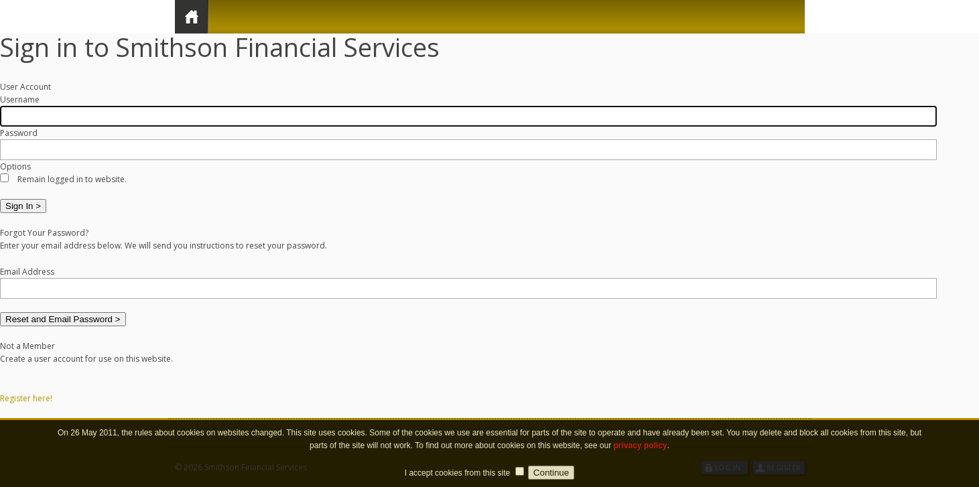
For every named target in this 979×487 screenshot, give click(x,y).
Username (20, 99)
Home (191, 16)
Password (19, 133)
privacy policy (640, 453)
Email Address (27, 271)
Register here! (26, 398)
